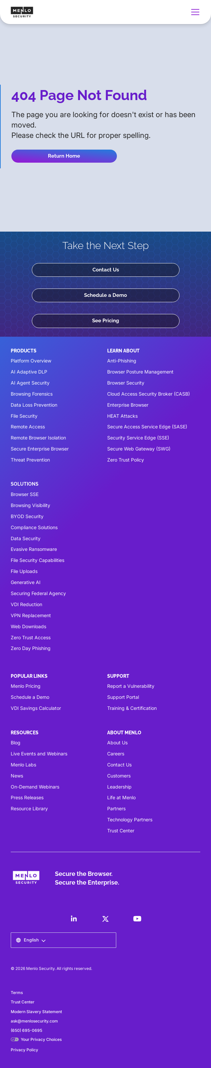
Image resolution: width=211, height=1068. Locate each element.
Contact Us (105, 270)
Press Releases (27, 797)
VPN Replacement (31, 615)
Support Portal (123, 697)
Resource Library (29, 808)
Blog (15, 742)
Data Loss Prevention (34, 405)
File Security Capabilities (37, 560)
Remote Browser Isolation (38, 437)
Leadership (119, 787)
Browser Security (125, 383)
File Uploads (24, 571)
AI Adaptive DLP (29, 372)
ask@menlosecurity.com (34, 1020)
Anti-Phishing (121, 360)
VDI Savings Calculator (36, 708)
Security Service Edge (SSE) (138, 437)
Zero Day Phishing (31, 648)
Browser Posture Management (140, 372)
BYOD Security (27, 516)
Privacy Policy (24, 1049)
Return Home (64, 156)
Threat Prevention (30, 460)
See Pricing (105, 321)
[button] (194, 12)
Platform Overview (31, 360)
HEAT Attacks (122, 416)
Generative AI (26, 582)
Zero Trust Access (31, 637)
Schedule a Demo (105, 295)
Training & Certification (132, 708)
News (17, 775)
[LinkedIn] (73, 918)
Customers (119, 775)
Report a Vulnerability (130, 686)
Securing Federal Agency (38, 593)
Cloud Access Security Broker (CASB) (148, 394)
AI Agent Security (30, 383)
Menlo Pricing (26, 686)
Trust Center (120, 830)
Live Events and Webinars (39, 753)
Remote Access (28, 426)
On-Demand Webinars (35, 787)
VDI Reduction (26, 604)
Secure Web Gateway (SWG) (138, 448)
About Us (117, 742)
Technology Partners (129, 819)
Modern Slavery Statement (36, 1011)
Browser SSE (25, 494)
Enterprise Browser (127, 405)
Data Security (26, 538)
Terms (17, 992)
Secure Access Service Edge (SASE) (147, 426)
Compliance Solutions (34, 527)
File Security (24, 416)
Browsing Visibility (30, 505)
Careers (115, 753)
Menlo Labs (23, 764)
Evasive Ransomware (34, 549)
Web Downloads (28, 626)
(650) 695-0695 (26, 1030)
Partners (116, 808)
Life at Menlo (121, 797)
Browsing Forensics (32, 394)
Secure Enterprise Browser (40, 448)
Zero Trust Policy (125, 460)
